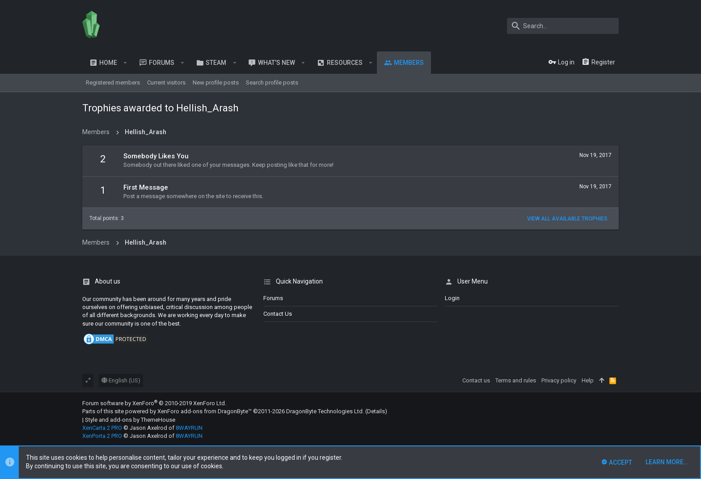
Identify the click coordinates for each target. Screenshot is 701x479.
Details (376, 411)
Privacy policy (558, 380)
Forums (273, 298)
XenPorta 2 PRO (102, 435)
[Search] (563, 26)
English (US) (120, 380)
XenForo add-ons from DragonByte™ (204, 411)
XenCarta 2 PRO (102, 427)
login (452, 298)
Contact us (277, 313)
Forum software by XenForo (154, 403)
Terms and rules (515, 380)
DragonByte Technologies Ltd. (325, 411)
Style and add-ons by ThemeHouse (130, 419)
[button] (125, 63)
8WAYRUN (189, 427)
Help (588, 380)
